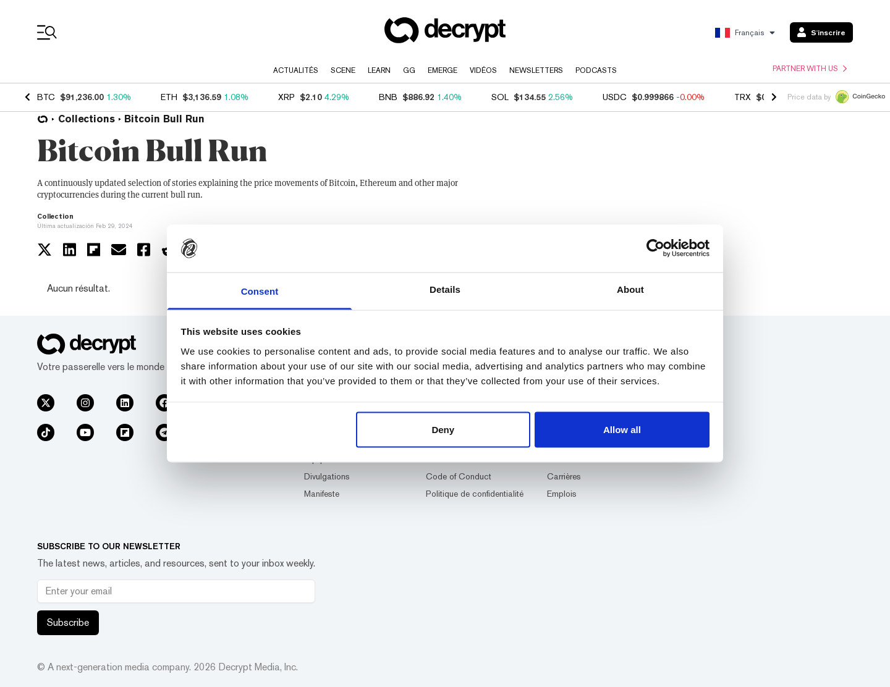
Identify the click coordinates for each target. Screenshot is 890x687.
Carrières (564, 476)
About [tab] (630, 289)
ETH (169, 97)
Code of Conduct (458, 476)
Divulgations (327, 476)
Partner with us (810, 68)
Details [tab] (445, 289)
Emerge (442, 70)
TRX (742, 97)
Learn (379, 70)
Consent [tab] (260, 290)
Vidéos (483, 70)
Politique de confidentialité (474, 494)
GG (409, 70)
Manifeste (321, 494)
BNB (388, 97)
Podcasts (596, 70)
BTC (46, 97)
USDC (615, 97)
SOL (500, 97)
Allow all (622, 429)
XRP (286, 97)
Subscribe (68, 622)
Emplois (562, 494)
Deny (442, 429)
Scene (343, 70)
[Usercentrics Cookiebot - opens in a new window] (655, 248)
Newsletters (536, 70)
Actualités (295, 70)
